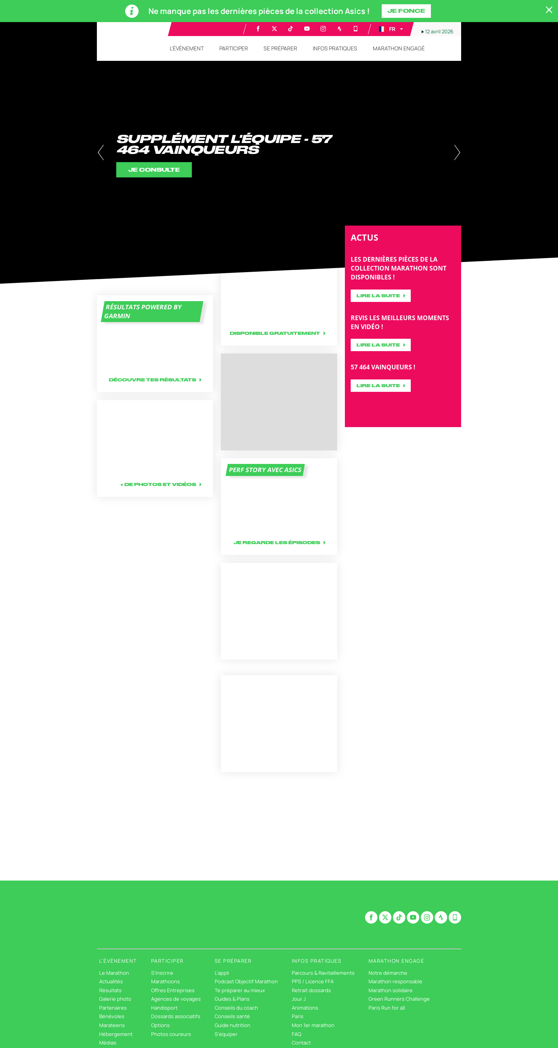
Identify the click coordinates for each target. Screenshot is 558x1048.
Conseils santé (232, 1016)
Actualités (111, 981)
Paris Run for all (387, 1007)
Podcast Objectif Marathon (246, 981)
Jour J (299, 998)
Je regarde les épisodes (277, 542)
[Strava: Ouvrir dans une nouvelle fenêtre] (339, 28)
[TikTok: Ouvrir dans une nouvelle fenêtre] (290, 28)
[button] (390, 29)
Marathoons (165, 981)
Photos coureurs (171, 1034)
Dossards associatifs (175, 1016)
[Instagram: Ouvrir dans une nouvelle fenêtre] (323, 28)
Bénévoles (111, 1016)
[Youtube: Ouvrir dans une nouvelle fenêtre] (307, 28)
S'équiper (226, 1034)
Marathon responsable (395, 981)
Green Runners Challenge (399, 998)
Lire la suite (378, 295)
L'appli (222, 972)
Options (160, 1025)
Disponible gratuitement (275, 333)
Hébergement (116, 1034)
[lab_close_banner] (549, 10)
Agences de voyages (176, 998)
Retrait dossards (311, 990)
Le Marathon (114, 972)
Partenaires (113, 1007)
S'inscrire (162, 972)
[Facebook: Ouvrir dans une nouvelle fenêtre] (258, 28)
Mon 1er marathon (313, 1025)
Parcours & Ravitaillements (323, 972)
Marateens (112, 1025)
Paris (297, 1016)
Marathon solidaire (391, 990)
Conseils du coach (236, 1007)
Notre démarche (388, 972)
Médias (107, 1042)
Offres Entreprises (173, 990)
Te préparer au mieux (240, 990)
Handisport (164, 1007)
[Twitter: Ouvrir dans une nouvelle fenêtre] (274, 28)
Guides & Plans (232, 998)
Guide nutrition (232, 1025)
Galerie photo (115, 998)
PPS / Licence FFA (313, 981)
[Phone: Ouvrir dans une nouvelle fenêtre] (356, 28)
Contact (301, 1042)
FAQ (296, 1034)
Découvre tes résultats (152, 379)
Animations (305, 1007)
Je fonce (406, 11)
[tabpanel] (279, 153)
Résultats (110, 990)
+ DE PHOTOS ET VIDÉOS (158, 484)
